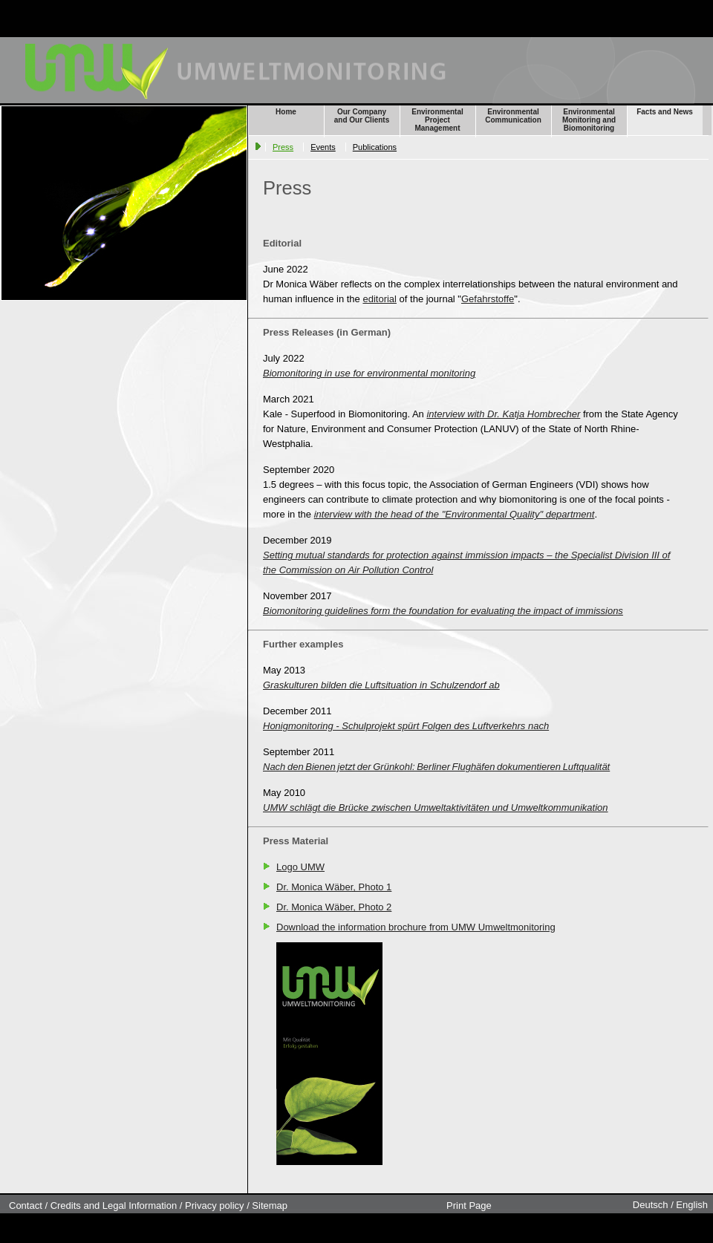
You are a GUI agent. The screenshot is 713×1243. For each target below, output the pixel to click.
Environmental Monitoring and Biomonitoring (589, 120)
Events (323, 147)
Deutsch (650, 1204)
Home (286, 112)
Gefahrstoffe (487, 298)
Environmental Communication (513, 116)
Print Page (469, 1205)
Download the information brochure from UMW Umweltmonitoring (416, 927)
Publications (375, 147)
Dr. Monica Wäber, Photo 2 (333, 907)
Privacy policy (214, 1205)
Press (283, 147)
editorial (379, 298)
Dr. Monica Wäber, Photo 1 (333, 887)
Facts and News (665, 112)
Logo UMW (300, 866)
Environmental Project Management (437, 120)
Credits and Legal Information (114, 1205)
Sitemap (269, 1205)
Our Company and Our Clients (361, 116)
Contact (25, 1205)
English (692, 1204)
